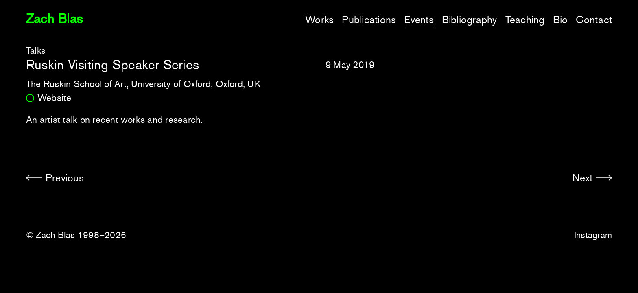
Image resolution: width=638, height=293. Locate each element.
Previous (65, 178)
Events (418, 20)
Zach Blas (54, 18)
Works (319, 20)
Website (54, 97)
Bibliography (469, 20)
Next (582, 178)
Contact (594, 20)
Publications (369, 20)
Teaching (525, 20)
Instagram (593, 235)
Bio (560, 20)
